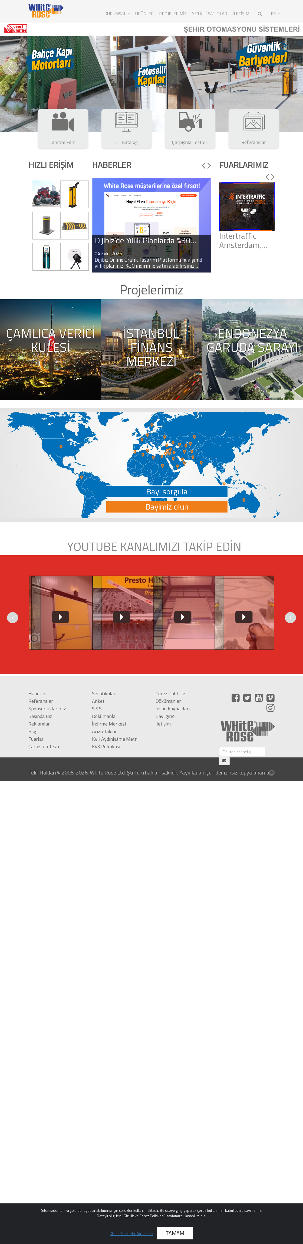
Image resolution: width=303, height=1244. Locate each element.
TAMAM (175, 1233)
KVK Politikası (106, 746)
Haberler (37, 693)
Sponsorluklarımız (47, 708)
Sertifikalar (104, 693)
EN (275, 13)
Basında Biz (40, 716)
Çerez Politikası (171, 693)
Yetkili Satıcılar (209, 13)
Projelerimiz (173, 13)
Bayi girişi (165, 716)
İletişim (163, 723)
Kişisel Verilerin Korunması (131, 1233)
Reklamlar (39, 723)
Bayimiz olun (167, 507)
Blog (33, 731)
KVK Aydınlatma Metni (115, 739)
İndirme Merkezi (109, 723)
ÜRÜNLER (144, 13)
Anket (98, 701)
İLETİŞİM (241, 13)
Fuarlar (36, 739)
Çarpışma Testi (43, 746)
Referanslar (40, 701)
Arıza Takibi (104, 731)
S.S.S (97, 708)
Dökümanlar (104, 716)
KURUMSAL (117, 13)
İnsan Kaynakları (173, 708)
